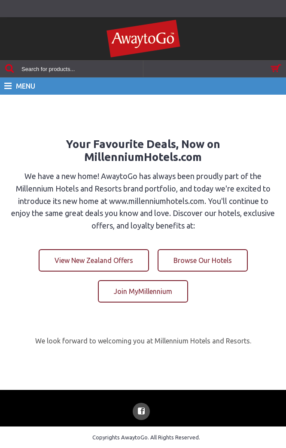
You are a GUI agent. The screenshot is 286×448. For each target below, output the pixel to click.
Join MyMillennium (143, 291)
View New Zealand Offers (94, 260)
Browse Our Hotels (202, 260)
